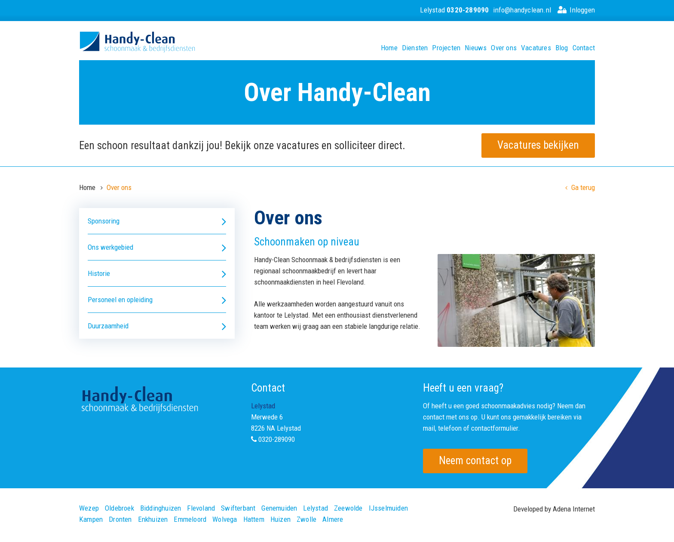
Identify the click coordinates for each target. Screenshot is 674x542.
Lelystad (454, 10)
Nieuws (476, 48)
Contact (584, 48)
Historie (157, 273)
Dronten (120, 519)
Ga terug (580, 187)
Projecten (446, 48)
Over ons (504, 48)
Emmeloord (190, 519)
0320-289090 (276, 439)
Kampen (91, 519)
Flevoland (201, 508)
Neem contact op (475, 460)
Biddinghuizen (160, 508)
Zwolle (306, 519)
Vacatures (536, 48)
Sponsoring (157, 221)
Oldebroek (119, 508)
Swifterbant (238, 508)
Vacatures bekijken (538, 145)
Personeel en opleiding (157, 300)
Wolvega (224, 519)
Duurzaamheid (157, 326)
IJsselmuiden (388, 508)
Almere (332, 519)
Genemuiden (279, 508)
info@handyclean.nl (522, 10)
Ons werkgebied (157, 247)
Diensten (415, 48)
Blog (561, 48)
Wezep (89, 508)
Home (389, 48)
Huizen (280, 519)
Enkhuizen (153, 519)
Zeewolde (348, 508)
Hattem (253, 519)
